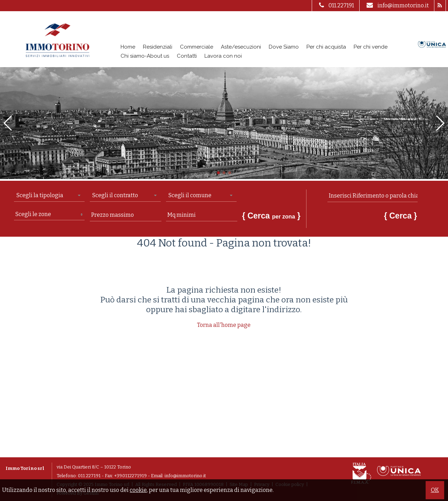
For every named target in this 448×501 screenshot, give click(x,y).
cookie (138, 490)
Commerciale (196, 47)
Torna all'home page (224, 325)
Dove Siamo (284, 47)
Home (128, 47)
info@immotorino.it (397, 5)
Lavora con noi (223, 56)
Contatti (187, 56)
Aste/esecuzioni (241, 47)
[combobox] (49, 195)
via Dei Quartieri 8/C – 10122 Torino (94, 467)
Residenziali (157, 47)
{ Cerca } (271, 215)
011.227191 (335, 5)
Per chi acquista (326, 47)
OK (435, 490)
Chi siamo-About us (145, 56)
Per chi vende (371, 47)
